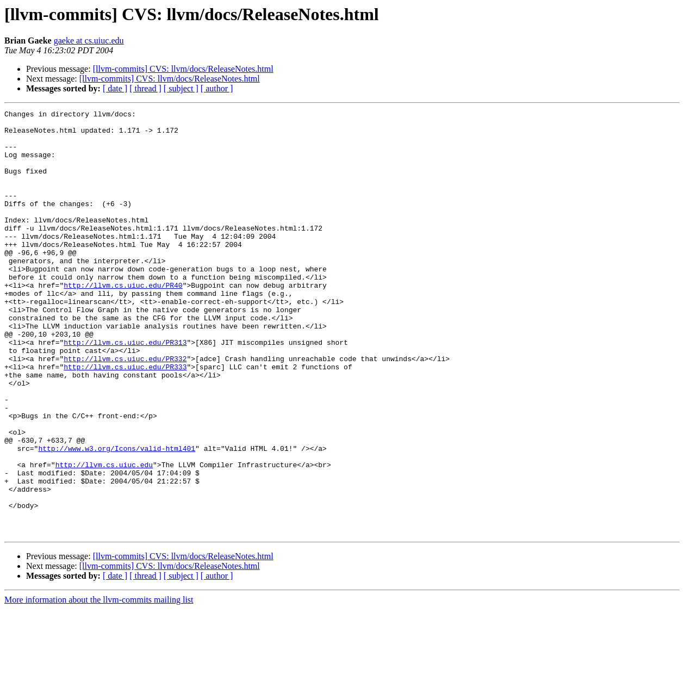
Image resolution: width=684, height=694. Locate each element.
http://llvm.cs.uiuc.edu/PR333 (125, 419)
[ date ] (115, 88)
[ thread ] (145, 88)
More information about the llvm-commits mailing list (99, 684)
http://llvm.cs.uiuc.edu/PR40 (123, 321)
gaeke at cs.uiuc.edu (89, 40)
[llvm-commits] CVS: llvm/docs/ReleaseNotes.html (183, 68)
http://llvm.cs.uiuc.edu (104, 536)
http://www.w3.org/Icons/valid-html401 (116, 517)
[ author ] (217, 88)
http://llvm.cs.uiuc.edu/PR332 (125, 409)
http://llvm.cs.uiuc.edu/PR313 (125, 389)
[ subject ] (181, 88)
